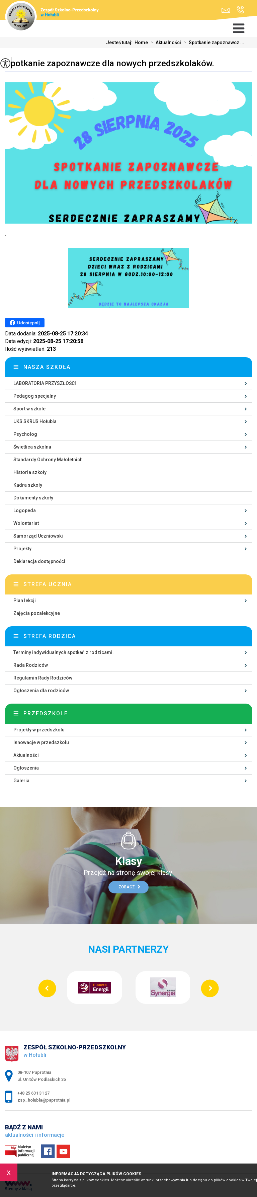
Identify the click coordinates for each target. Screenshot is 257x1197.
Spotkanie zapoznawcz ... (212, 42)
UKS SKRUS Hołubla (35, 421)
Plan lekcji (24, 600)
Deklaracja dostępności (39, 561)
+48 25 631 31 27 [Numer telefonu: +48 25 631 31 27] (33, 1093)
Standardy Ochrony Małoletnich (48, 459)
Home (141, 42)
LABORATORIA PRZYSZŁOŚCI (44, 383)
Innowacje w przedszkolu (41, 742)
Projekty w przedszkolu (39, 729)
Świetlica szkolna (32, 447)
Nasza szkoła (47, 367)
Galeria (21, 780)
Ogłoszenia (26, 768)
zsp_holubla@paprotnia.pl (226, 10)
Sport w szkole (29, 408)
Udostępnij (24, 322)
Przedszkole (45, 713)
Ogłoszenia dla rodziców (41, 690)
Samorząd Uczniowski (38, 536)
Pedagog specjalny (34, 396)
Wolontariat (26, 523)
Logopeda (24, 510)
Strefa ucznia (47, 584)
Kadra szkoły (27, 485)
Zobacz (129, 887)
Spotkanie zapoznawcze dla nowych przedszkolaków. (109, 63)
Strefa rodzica (49, 636)
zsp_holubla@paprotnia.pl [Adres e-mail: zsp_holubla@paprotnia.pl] (43, 1100)
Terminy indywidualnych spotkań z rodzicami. (63, 652)
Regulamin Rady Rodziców (42, 678)
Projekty (22, 548)
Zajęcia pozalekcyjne (36, 613)
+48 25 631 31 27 (240, 9)
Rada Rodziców (30, 665)
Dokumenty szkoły (33, 497)
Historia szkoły (30, 472)
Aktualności (164, 42)
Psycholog (25, 434)
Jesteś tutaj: (120, 42)
